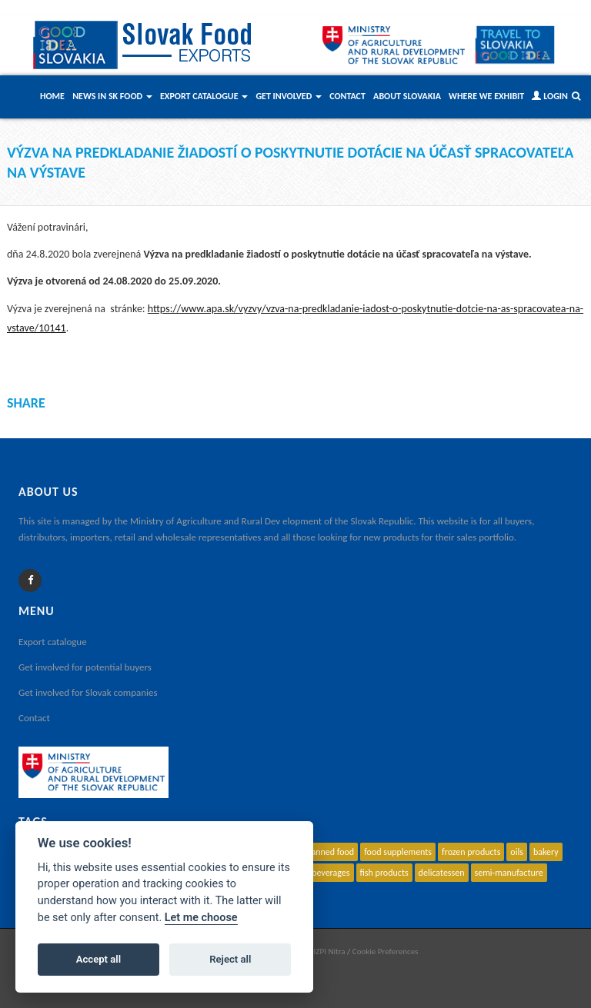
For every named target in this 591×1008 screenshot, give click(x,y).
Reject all (230, 959)
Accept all (98, 959)
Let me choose (201, 917)
